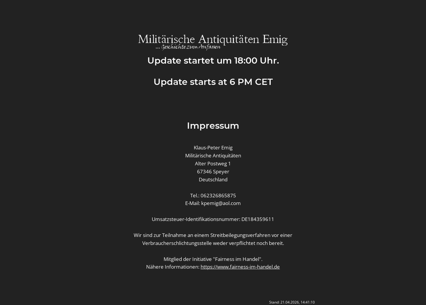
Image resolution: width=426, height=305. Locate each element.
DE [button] (210, 16)
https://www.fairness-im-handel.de (240, 266)
